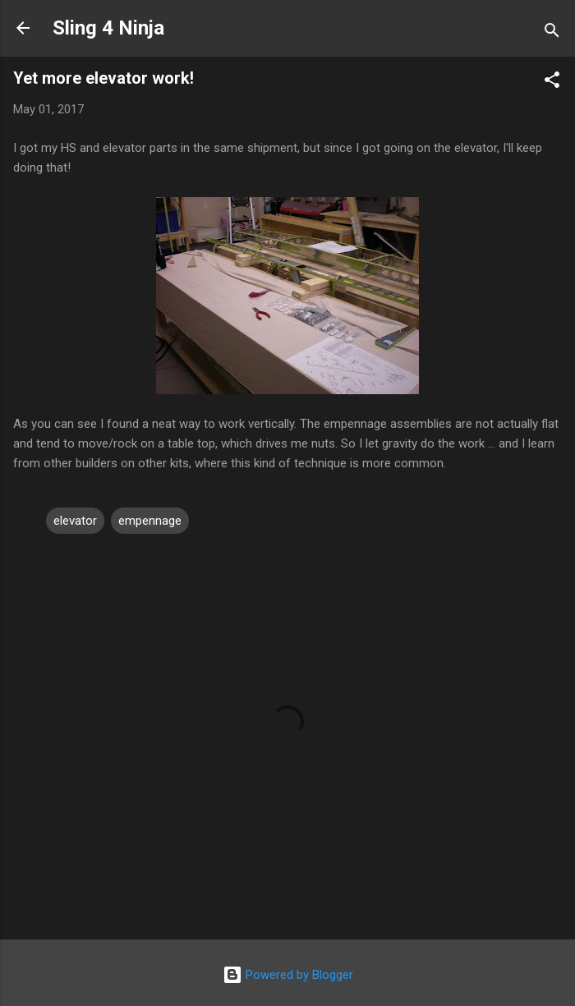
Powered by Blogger (288, 974)
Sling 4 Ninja (108, 27)
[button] (552, 82)
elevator (75, 520)
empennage (150, 520)
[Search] (552, 33)
